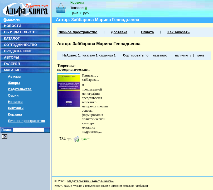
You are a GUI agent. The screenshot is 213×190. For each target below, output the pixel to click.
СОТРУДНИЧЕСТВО (20, 45)
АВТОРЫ (11, 57)
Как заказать (178, 32)
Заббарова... (90, 80)
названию (160, 55)
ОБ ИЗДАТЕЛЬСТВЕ (21, 32)
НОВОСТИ (12, 26)
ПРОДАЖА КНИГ (18, 51)
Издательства (20, 89)
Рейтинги (15, 108)
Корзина (15, 114)
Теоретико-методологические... (73, 68)
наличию (181, 55)
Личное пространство (26, 121)
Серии (13, 95)
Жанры (14, 83)
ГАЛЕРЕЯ (12, 64)
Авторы (14, 76)
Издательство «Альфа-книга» (90, 181)
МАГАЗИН (12, 70)
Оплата (147, 32)
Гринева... (89, 75)
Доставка (119, 32)
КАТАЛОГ (12, 38)
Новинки (15, 102)
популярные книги (96, 185)
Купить (85, 139)
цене (201, 55)
